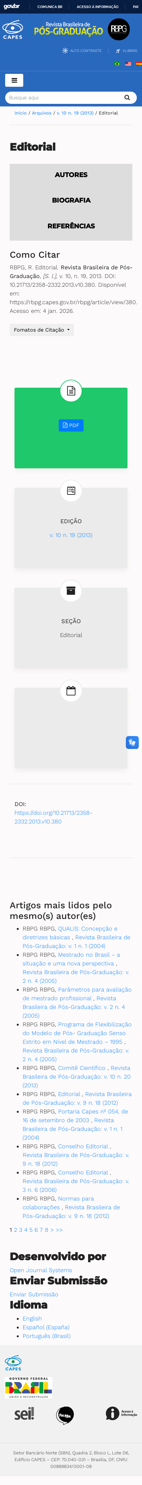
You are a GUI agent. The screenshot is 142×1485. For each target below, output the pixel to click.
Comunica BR (49, 7)
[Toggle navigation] (14, 80)
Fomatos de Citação (40, 330)
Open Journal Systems (41, 1270)
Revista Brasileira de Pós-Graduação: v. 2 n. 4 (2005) (74, 1007)
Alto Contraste (86, 50)
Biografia (71, 200)
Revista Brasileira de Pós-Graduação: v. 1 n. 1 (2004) (72, 1129)
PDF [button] (71, 425)
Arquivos (42, 112)
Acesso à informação (97, 7)
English (32, 1318)
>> (59, 1229)
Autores (71, 175)
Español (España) (46, 1327)
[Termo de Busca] (71, 98)
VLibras (130, 50)
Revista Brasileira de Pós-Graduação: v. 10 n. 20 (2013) (77, 1076)
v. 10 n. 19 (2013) (76, 112)
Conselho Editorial (84, 1146)
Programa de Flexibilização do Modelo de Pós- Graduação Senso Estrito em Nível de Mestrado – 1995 (77, 1033)
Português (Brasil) (46, 1335)
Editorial (70, 1094)
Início (21, 112)
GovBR (12, 7)
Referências (71, 226)
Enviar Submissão (34, 1294)
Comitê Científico (82, 1067)
